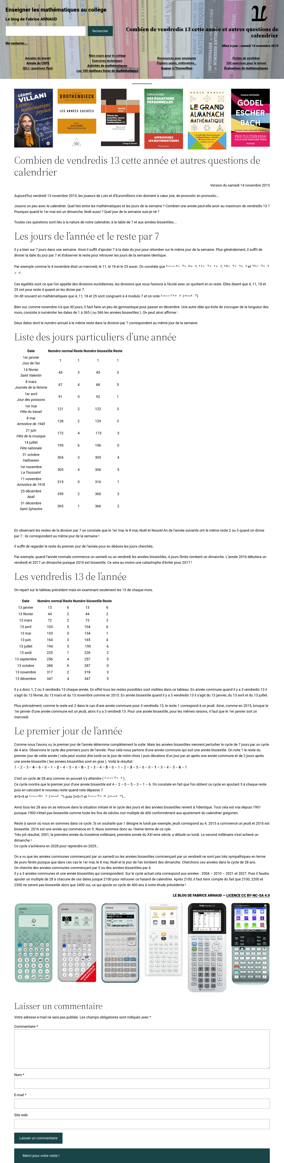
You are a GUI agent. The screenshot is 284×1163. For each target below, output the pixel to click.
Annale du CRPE (38, 63)
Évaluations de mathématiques (246, 68)
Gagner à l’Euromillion (176, 68)
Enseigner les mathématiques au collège (56, 10)
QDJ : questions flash (38, 68)
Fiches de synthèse (246, 58)
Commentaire (26, 1026)
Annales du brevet (37, 58)
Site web (21, 1115)
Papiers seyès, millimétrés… (176, 63)
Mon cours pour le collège (107, 56)
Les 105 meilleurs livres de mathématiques (107, 71)
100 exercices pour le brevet (246, 63)
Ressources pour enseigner (176, 58)
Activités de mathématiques (107, 66)
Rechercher (100, 31)
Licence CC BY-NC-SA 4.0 (248, 895)
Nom (19, 1075)
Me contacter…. (17, 43)
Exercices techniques (107, 61)
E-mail (20, 1095)
